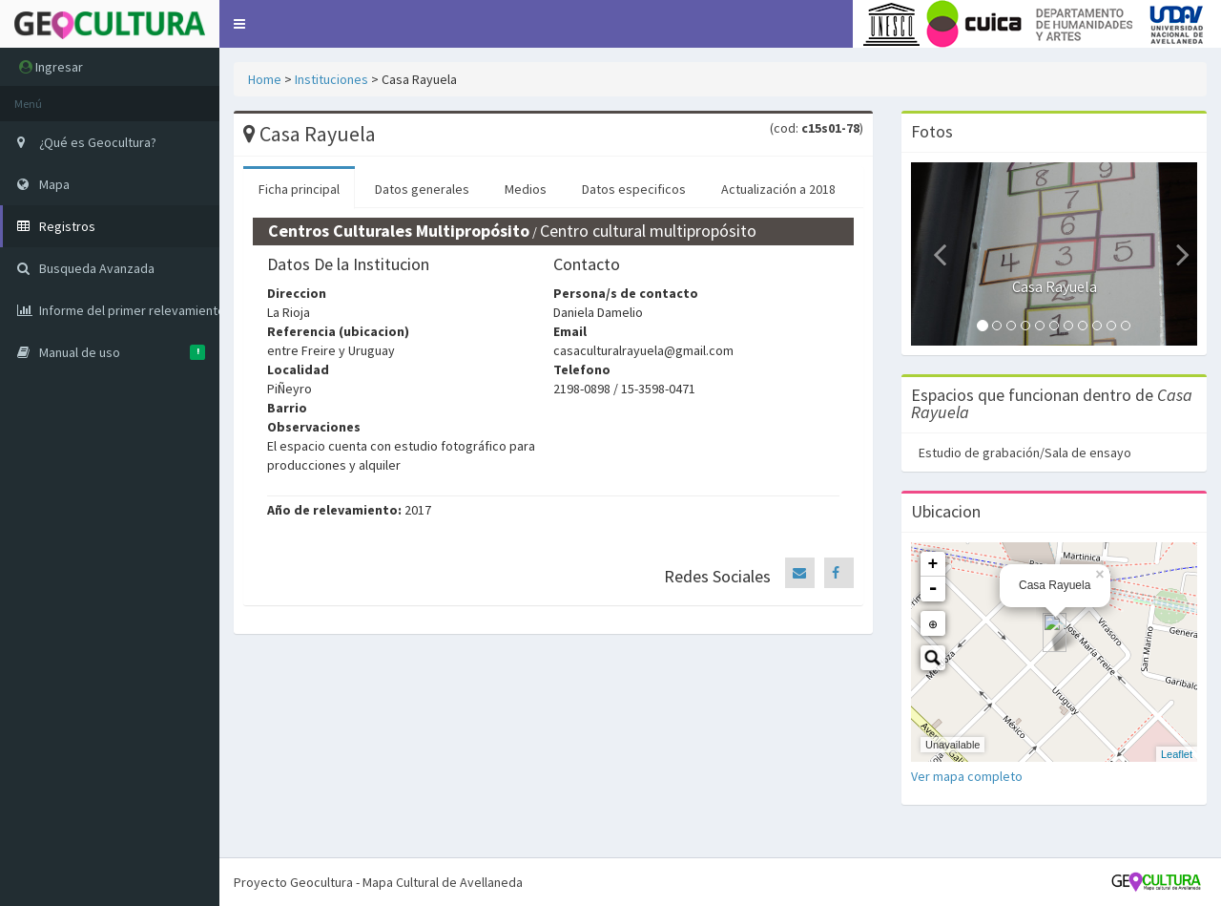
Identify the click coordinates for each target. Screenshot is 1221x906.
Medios (526, 189)
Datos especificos (634, 189)
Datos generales (422, 189)
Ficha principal (299, 189)
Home (264, 79)
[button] (239, 24)
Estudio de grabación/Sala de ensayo (1025, 452)
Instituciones (331, 79)
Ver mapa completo (967, 776)
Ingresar (51, 66)
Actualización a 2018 (778, 189)
